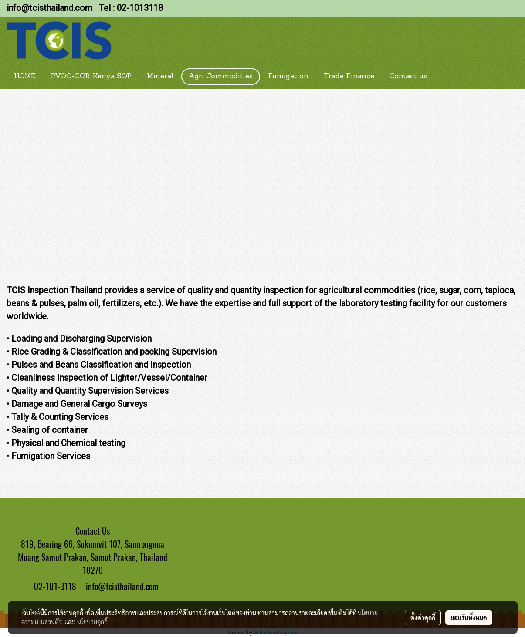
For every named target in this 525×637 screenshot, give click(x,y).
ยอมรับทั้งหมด (468, 617)
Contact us (408, 76)
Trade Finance (349, 76)
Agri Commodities (221, 76)
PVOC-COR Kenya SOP (91, 76)
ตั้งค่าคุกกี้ (422, 617)
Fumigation (288, 76)
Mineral (160, 76)
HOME (24, 76)
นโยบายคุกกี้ (92, 622)
